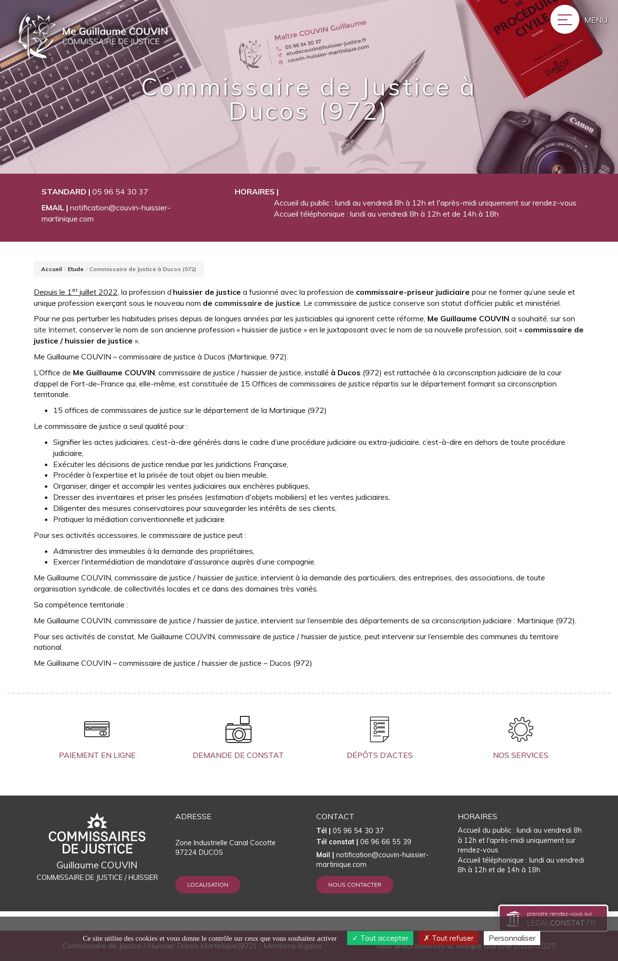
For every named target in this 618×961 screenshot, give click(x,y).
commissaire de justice (257, 303)
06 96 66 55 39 (363, 841)
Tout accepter (380, 938)
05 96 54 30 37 (120, 191)
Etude (76, 269)
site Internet (55, 329)
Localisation (207, 884)
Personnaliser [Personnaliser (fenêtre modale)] (512, 938)
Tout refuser (448, 938)
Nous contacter (354, 884)
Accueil (51, 269)
